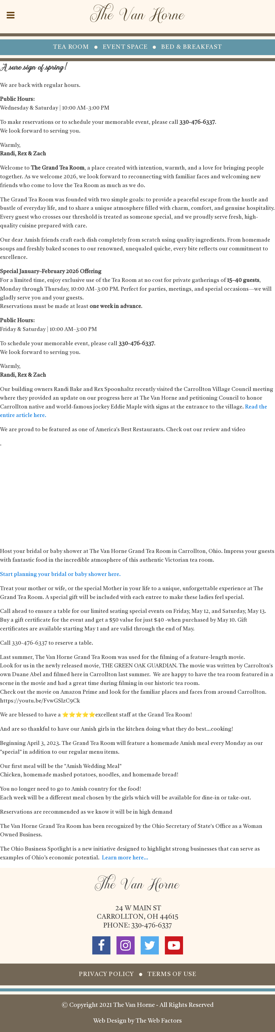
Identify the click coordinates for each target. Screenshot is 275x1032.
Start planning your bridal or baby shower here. (60, 574)
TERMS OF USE (171, 974)
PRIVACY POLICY (106, 974)
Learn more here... (125, 858)
